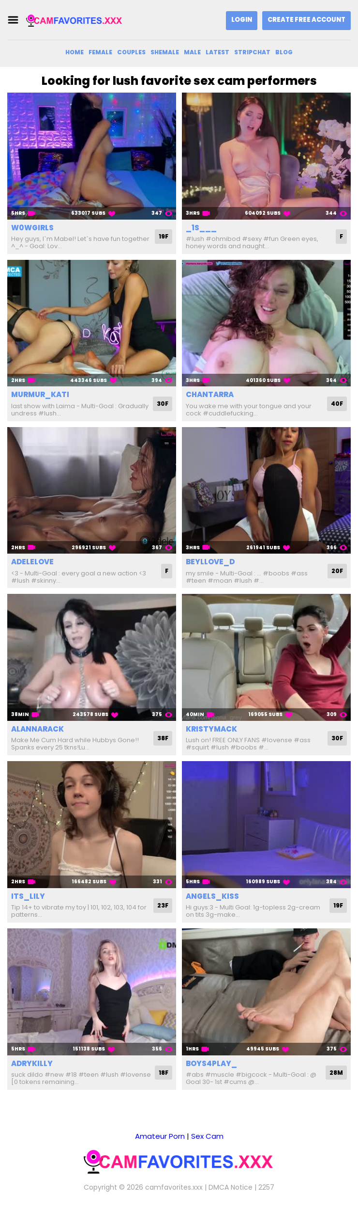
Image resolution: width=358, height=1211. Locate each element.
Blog (284, 52)
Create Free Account (306, 19)
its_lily (28, 896)
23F (162, 905)
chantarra (210, 394)
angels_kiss (212, 896)
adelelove (32, 562)
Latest (217, 52)
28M (336, 1072)
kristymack (211, 729)
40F (337, 403)
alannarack (37, 729)
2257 (266, 1187)
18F (163, 1072)
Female (100, 52)
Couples (131, 52)
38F (162, 738)
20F (337, 571)
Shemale (164, 52)
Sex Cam (207, 1136)
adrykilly (32, 1063)
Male (192, 52)
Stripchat (252, 52)
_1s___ (201, 228)
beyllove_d (210, 562)
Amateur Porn (160, 1136)
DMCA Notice (231, 1187)
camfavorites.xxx (174, 1187)
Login (241, 19)
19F (163, 236)
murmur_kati (40, 394)
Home (74, 52)
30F (162, 403)
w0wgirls (32, 228)
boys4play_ (211, 1063)
